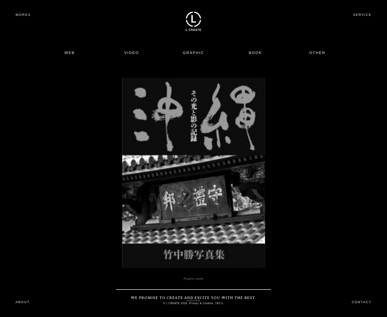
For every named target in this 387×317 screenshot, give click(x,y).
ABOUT (23, 302)
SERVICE (362, 15)
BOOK (255, 52)
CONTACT (361, 302)
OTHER (317, 52)
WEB (69, 52)
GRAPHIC (193, 52)
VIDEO (131, 52)
